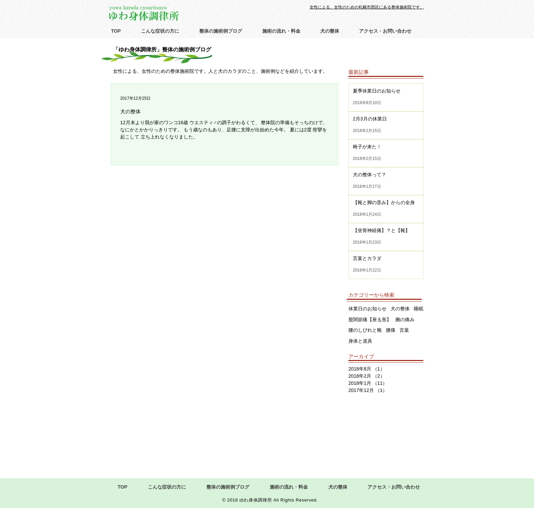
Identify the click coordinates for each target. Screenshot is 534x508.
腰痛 (390, 330)
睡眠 (418, 308)
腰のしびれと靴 (365, 330)
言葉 (404, 330)
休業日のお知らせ (367, 308)
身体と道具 (360, 341)
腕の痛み (404, 319)
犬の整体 (400, 308)
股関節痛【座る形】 (369, 319)
